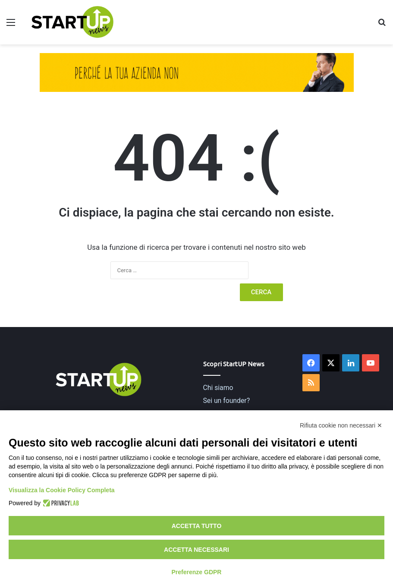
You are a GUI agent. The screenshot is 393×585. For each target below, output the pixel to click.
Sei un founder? (226, 400)
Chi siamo (218, 388)
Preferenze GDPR (197, 572)
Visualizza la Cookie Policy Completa (62, 490)
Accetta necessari (196, 549)
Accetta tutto (197, 525)
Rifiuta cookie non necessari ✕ (341, 425)
